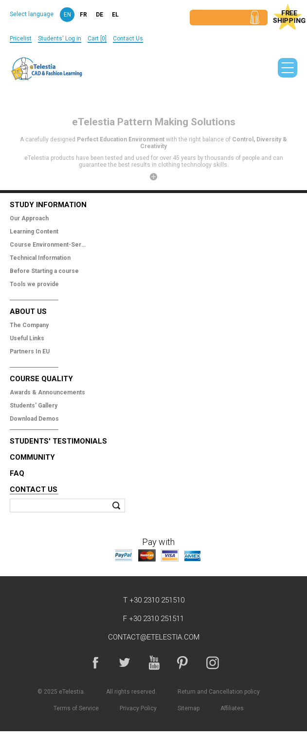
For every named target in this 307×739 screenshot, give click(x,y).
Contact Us (128, 38)
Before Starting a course (44, 271)
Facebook (95, 662)
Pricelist (21, 38)
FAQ (17, 473)
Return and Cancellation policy (219, 691)
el (115, 14)
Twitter (124, 662)
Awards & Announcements (47, 392)
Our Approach (29, 218)
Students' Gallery (33, 405)
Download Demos (34, 418)
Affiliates (232, 708)
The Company (29, 325)
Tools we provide (34, 284)
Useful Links (27, 338)
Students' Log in (59, 38)
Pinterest (183, 662)
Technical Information (40, 257)
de (99, 14)
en (67, 14)
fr (83, 14)
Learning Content (34, 231)
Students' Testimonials (58, 441)
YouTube (154, 662)
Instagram (212, 662)
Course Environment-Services (49, 244)
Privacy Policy (138, 708)
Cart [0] (97, 38)
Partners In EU (30, 351)
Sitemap (188, 708)
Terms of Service (76, 708)
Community (32, 457)
